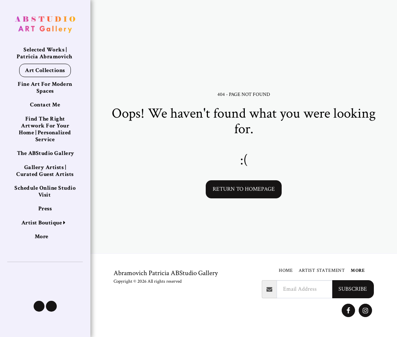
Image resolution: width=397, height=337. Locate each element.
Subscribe (352, 289)
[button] (39, 306)
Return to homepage (244, 189)
